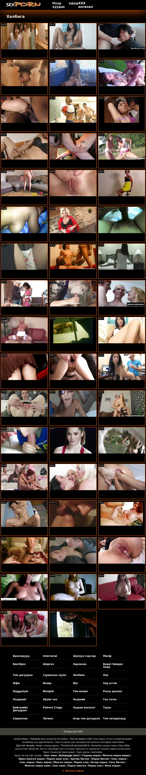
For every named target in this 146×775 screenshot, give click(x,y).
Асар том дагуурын (86, 718)
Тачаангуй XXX (72, 731)
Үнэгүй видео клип (81, 738)
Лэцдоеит (20, 699)
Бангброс (19, 664)
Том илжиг (80, 691)
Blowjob (48, 691)
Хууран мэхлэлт (84, 707)
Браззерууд (21, 656)
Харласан (79, 664)
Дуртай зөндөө (25, 745)
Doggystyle (20, 691)
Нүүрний (79, 699)
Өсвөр (47, 683)
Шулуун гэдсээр (84, 656)
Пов (105, 675)
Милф (107, 656)
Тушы (107, 707)
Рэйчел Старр (52, 707)
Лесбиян (79, 675)
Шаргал (48, 664)
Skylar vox (50, 699)
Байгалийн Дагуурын (20, 709)
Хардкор (35, 738)
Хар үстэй (110, 683)
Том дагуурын (23, 675)
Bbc (75, 683)
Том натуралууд (114, 718)
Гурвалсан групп (54, 675)
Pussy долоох (112, 691)
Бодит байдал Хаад (113, 665)
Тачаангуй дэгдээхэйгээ (75, 745)
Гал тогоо (109, 699)
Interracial (50, 656)
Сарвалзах (20, 718)
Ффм (16, 683)
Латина (48, 718)
